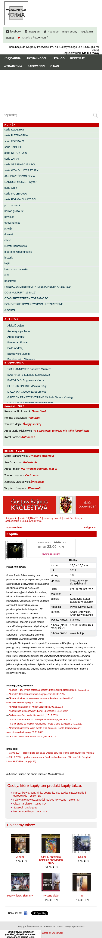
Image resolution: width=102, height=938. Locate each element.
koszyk (26, 37)
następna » (89, 527)
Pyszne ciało (51, 895)
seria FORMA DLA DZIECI (20, 199)
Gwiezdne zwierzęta (41, 455)
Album (20, 856)
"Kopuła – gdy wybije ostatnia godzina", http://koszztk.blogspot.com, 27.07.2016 (49, 690)
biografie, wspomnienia (18, 251)
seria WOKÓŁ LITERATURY (22, 170)
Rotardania (30, 462)
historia (9, 257)
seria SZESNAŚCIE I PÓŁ (20, 164)
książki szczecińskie (17, 269)
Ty (82, 895)
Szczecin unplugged (25, 807)
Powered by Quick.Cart (51, 933)
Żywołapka (38, 481)
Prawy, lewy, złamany (20, 895)
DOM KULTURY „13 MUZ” (20, 292)
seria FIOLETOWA (16, 193)
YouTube (53, 31)
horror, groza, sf (14, 211)
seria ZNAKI (12, 158)
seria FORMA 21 (14, 141)
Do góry (97, 924)
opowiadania (12, 222)
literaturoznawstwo (16, 245)
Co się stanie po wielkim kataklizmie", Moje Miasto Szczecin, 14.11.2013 (46, 723)
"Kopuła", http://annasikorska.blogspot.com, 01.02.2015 (37, 694)
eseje (8, 240)
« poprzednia (14, 527)
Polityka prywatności (75, 926)
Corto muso (32, 475)
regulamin (87, 31)
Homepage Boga (23, 811)
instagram (34, 31)
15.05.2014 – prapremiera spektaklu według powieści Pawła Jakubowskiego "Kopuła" (51, 753)
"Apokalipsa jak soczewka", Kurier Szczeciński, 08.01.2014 (38, 711)
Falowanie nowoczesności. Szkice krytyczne (39, 799)
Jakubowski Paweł (32, 521)
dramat (9, 234)
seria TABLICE (13, 147)
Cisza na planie (22, 803)
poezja (8, 228)
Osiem (82, 856)
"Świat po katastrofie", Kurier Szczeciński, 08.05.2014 (36, 707)
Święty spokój (32, 424)
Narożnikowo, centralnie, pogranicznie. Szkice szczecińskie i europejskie (49, 794)
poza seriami (12, 205)
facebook (15, 31)
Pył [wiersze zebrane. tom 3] (39, 468)
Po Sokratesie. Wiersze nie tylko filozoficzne (61, 430)
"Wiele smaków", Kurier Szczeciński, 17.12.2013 (33, 715)
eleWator (10, 309)
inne (7, 275)
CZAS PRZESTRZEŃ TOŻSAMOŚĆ (26, 298)
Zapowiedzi (36, 66)
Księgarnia (12, 58)
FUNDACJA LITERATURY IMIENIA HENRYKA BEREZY (38, 286)
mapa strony (69, 31)
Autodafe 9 (28, 437)
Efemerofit (34, 488)
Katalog (58, 58)
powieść (9, 216)
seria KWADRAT (14, 129)
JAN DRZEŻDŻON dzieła (20, 176)
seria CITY (11, 187)
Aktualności (36, 58)
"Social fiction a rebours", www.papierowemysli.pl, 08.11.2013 (40, 719)
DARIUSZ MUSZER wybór (20, 181)
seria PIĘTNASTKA (16, 135)
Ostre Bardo (39, 411)
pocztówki (10, 280)
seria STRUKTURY (16, 152)
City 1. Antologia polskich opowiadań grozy (51, 859)
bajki (7, 263)
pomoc (10, 37)
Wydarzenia (13, 66)
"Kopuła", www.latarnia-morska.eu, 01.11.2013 (32, 736)
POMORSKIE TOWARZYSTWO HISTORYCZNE (34, 304)
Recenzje (77, 58)
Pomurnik (34, 417)
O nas (54, 66)
